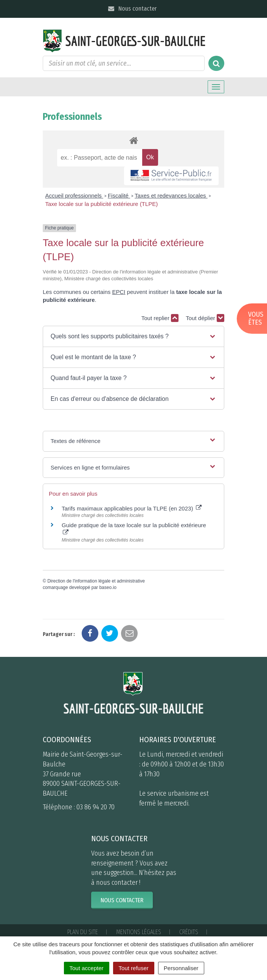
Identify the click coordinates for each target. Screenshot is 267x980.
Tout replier (160, 318)
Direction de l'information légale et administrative (96, 581)
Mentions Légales (138, 932)
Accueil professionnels (74, 195)
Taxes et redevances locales (171, 195)
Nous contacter (132, 8)
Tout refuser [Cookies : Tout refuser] (134, 968)
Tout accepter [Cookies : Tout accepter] (87, 968)
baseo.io (107, 587)
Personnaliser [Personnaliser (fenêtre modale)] (181, 968)
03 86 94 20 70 (95, 807)
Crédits (188, 932)
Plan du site (82, 932)
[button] (133, 336)
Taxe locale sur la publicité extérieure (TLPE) (101, 204)
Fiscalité (119, 195)
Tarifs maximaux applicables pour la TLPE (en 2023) (132, 508)
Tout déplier (205, 318)
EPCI (118, 292)
